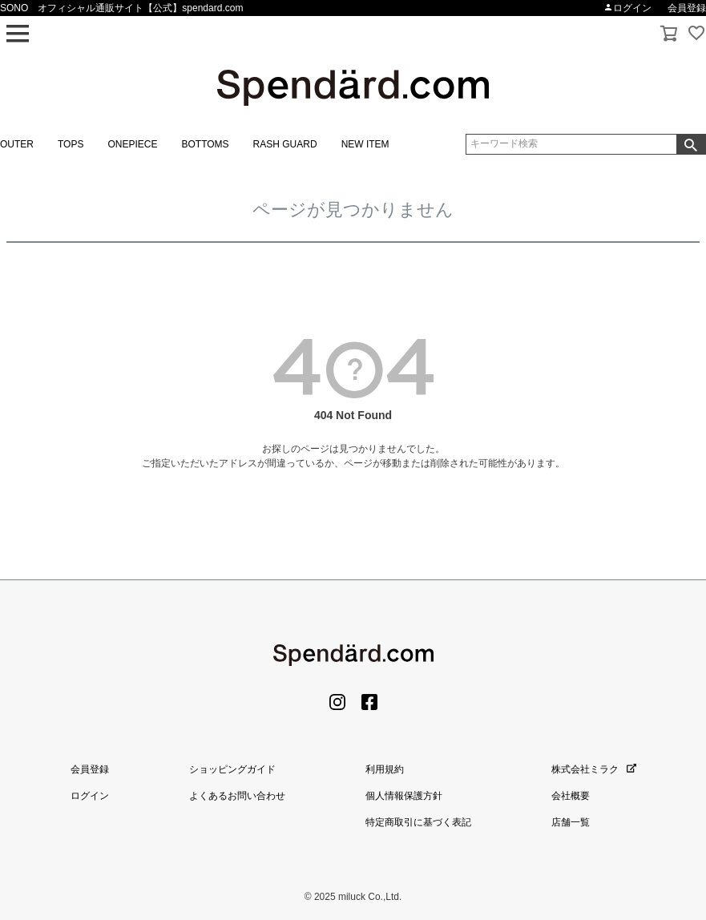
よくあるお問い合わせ (237, 795)
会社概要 (570, 795)
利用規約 (384, 769)
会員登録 (687, 8)
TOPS (70, 144)
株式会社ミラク (593, 769)
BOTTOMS (204, 144)
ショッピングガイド (232, 769)
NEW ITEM (365, 144)
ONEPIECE (132, 144)
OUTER (17, 144)
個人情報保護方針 (403, 795)
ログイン (627, 8)
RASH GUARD (285, 144)
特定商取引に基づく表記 (418, 822)
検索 (690, 144)
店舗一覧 (570, 822)
